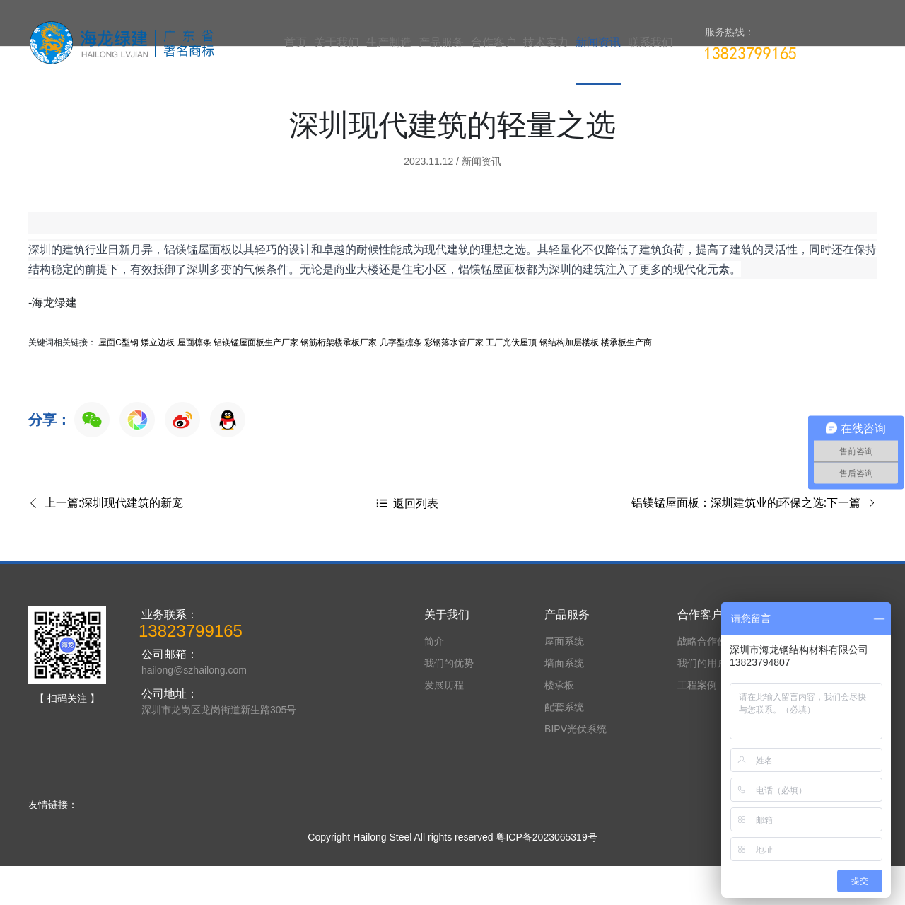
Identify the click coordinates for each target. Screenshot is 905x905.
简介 (434, 680)
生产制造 (388, 42)
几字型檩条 (401, 381)
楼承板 (559, 724)
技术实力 (545, 42)
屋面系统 (564, 680)
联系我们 (650, 42)
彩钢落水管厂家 (454, 381)
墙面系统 (564, 702)
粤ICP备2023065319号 (546, 876)
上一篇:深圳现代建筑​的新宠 (105, 542)
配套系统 (564, 745)
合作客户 (493, 42)
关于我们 (336, 42)
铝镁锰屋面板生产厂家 (256, 381)
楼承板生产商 (626, 381)
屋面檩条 (194, 381)
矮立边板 (158, 381)
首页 (295, 42)
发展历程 (444, 724)
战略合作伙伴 (707, 680)
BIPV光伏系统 (575, 767)
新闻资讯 (598, 42)
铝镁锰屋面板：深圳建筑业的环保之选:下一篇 (754, 542)
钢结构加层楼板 (569, 381)
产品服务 (441, 42)
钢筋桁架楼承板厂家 (338, 381)
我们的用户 (702, 702)
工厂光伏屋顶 (511, 381)
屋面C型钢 (118, 381)
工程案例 (697, 724)
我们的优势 (449, 702)
